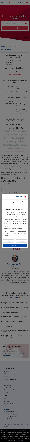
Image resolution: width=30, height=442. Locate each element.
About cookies (24, 203)
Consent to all (15, 245)
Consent (6, 203)
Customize (21, 241)
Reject (8, 241)
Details (15, 203)
